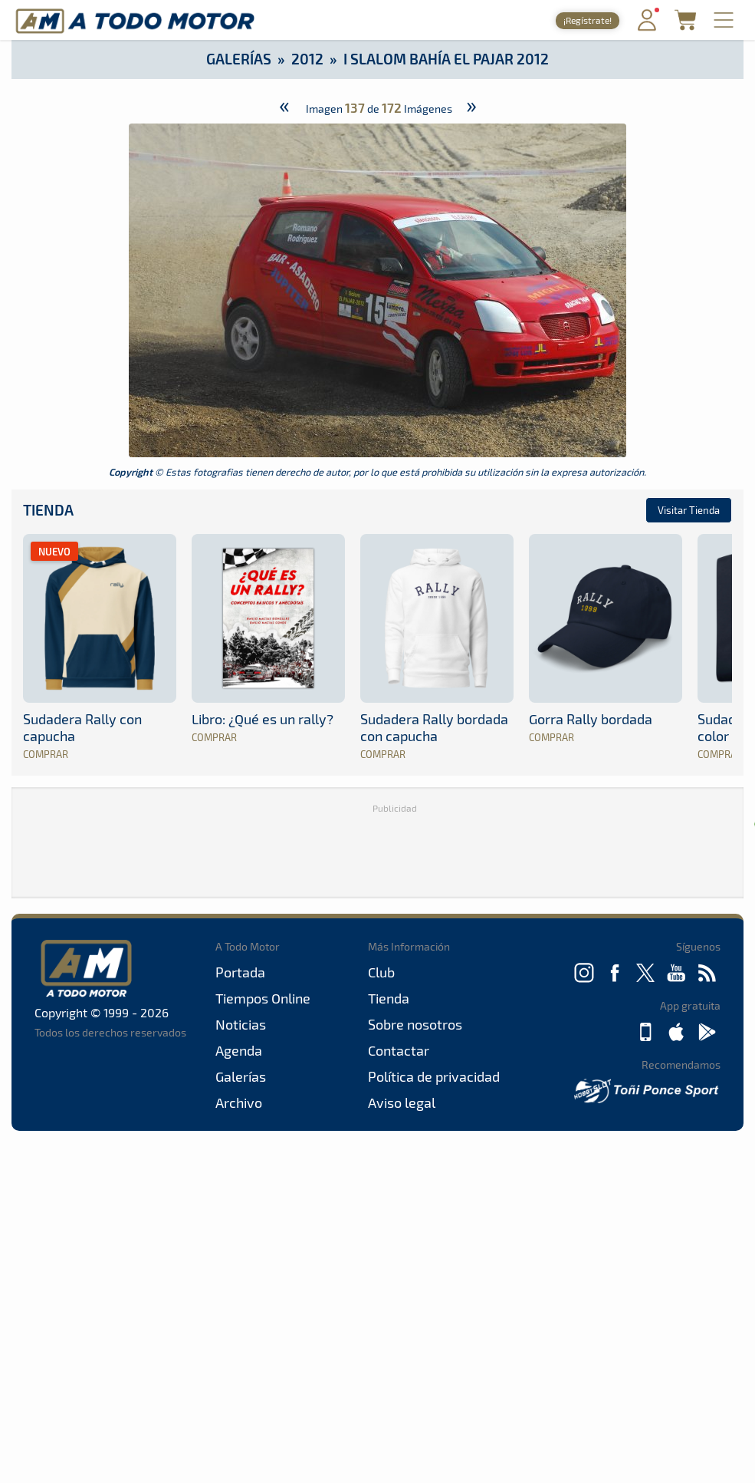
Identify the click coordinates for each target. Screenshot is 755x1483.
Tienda (48, 510)
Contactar (398, 1050)
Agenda (238, 1050)
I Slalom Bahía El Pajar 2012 (446, 59)
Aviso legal (401, 1102)
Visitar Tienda (689, 510)
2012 (307, 59)
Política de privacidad (434, 1076)
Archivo (238, 1102)
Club (381, 972)
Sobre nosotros (415, 1024)
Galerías (238, 59)
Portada (240, 972)
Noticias (240, 1024)
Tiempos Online (262, 998)
